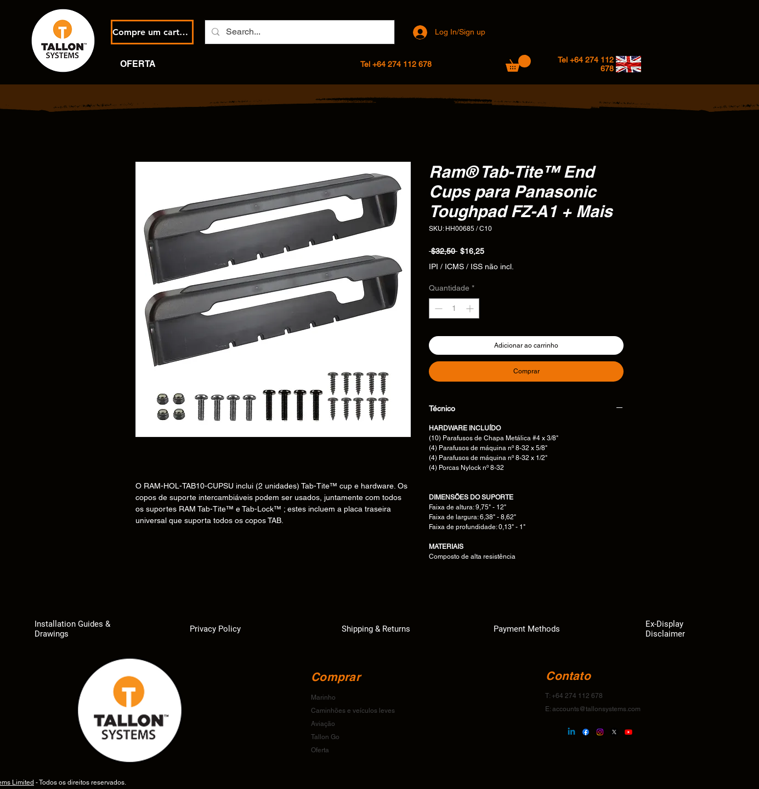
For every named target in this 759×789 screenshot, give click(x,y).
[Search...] (298, 32)
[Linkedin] (571, 732)
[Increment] (471, 308)
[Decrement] (437, 308)
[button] (518, 63)
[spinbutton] (454, 308)
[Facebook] (585, 732)
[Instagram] (600, 732)
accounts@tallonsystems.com (596, 709)
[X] (614, 732)
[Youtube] (628, 732)
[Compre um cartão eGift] (152, 32)
